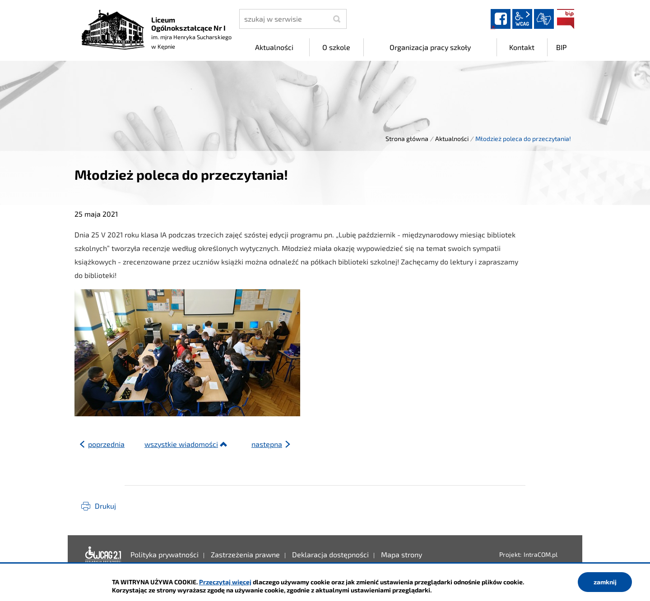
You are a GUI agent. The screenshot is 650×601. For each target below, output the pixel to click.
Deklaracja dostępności (103, 555)
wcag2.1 (522, 19)
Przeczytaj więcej (225, 582)
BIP (566, 19)
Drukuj (105, 505)
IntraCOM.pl (540, 554)
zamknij (605, 582)
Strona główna (406, 138)
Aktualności (452, 138)
